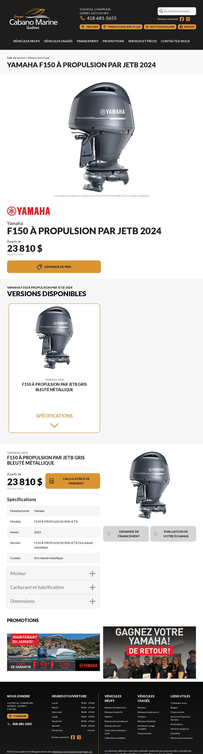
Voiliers (108, 716)
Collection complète (115, 738)
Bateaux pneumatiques (116, 721)
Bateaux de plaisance (115, 707)
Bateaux (142, 707)
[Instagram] (188, 19)
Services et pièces (142, 41)
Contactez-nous (175, 41)
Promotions (113, 41)
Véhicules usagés (58, 41)
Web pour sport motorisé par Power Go (72, 751)
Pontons (142, 716)
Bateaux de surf (113, 725)
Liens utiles (180, 696)
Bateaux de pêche (114, 712)
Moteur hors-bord (38, 57)
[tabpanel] (73, 717)
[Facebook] (182, 19)
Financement (88, 41)
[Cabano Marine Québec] (33, 18)
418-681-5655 (98, 18)
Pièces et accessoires (182, 738)
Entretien (175, 733)
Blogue (174, 707)
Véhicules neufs (26, 41)
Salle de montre (16, 57)
